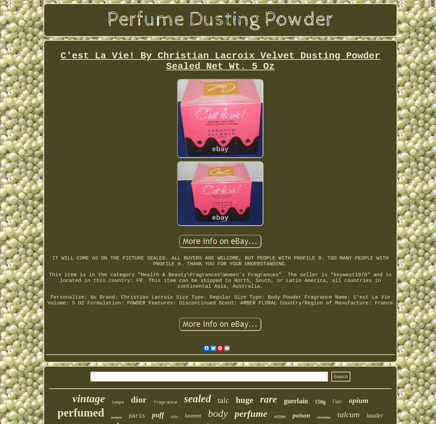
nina (174, 416)
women (116, 417)
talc (223, 400)
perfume (250, 413)
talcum (348, 414)
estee (280, 416)
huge (244, 400)
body (218, 413)
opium (358, 400)
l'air (337, 401)
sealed (197, 399)
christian (324, 417)
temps (118, 402)
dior (138, 400)
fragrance (165, 402)
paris (137, 416)
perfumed (80, 413)
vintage (88, 398)
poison (301, 415)
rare (268, 399)
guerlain (296, 401)
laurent (193, 415)
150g (320, 402)
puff (158, 415)
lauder (374, 415)
